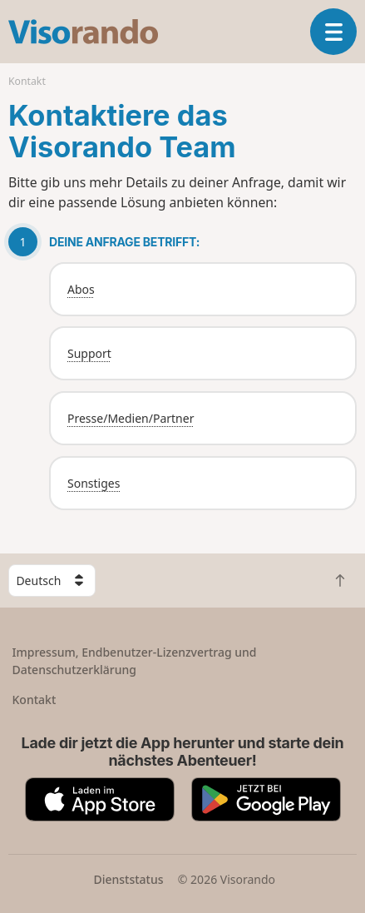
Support (89, 353)
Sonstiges (93, 483)
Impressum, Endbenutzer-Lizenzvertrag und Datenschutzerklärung (134, 660)
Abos (81, 289)
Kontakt (34, 699)
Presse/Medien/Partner (130, 418)
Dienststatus (128, 879)
